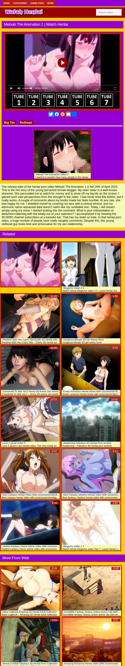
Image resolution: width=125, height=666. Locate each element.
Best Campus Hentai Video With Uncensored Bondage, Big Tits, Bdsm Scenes (45, 494)
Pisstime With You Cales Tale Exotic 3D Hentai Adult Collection (36, 339)
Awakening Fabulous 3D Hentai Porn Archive (87, 443)
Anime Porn (37, 3)
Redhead (26, 122)
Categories (20, 3)
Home (6, 3)
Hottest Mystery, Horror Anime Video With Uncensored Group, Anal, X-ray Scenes (46, 546)
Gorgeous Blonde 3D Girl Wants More (83, 339)
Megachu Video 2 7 (73, 546)
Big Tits (9, 122)
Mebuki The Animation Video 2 (52, 174)
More (50, 3)
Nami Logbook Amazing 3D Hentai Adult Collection (30, 611)
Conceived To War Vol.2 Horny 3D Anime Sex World (30, 391)
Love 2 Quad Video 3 (14, 443)
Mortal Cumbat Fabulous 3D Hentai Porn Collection (30, 663)
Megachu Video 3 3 (73, 288)
